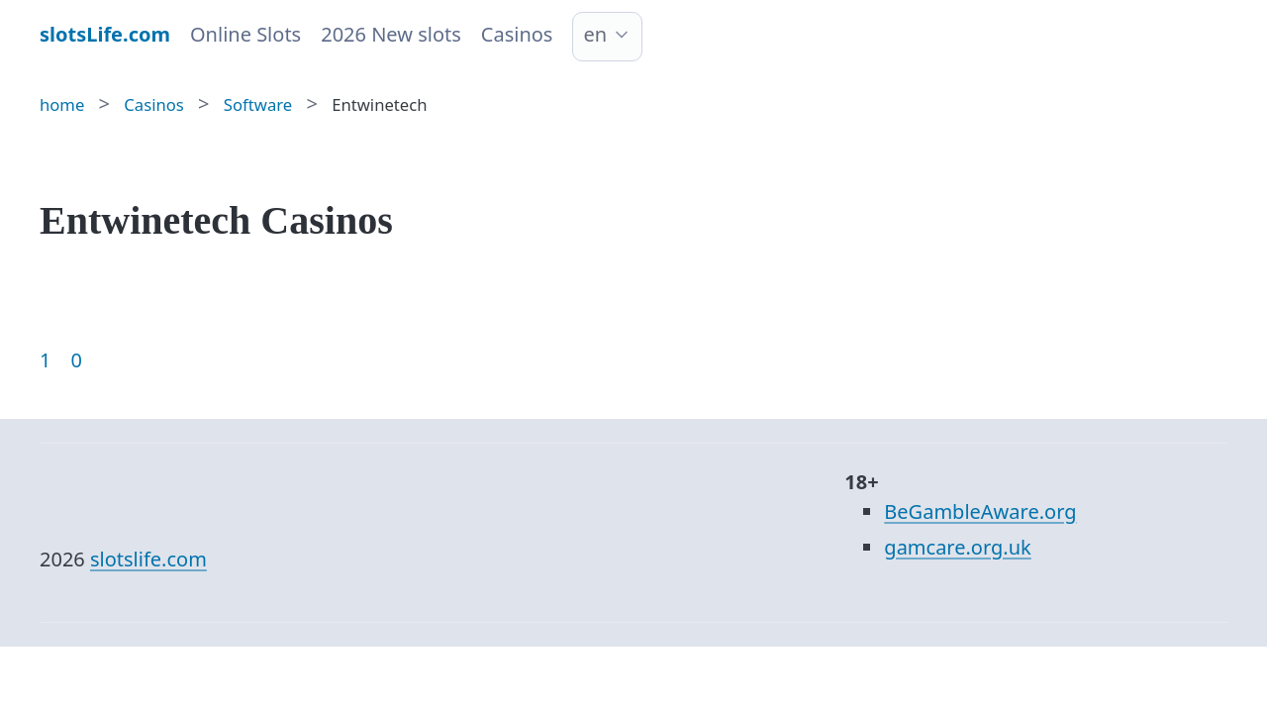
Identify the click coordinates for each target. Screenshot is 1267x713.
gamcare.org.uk (957, 547)
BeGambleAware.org (980, 511)
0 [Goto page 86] (75, 360)
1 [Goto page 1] (45, 360)
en (595, 34)
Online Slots (245, 34)
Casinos (517, 34)
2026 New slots (391, 34)
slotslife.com (148, 559)
